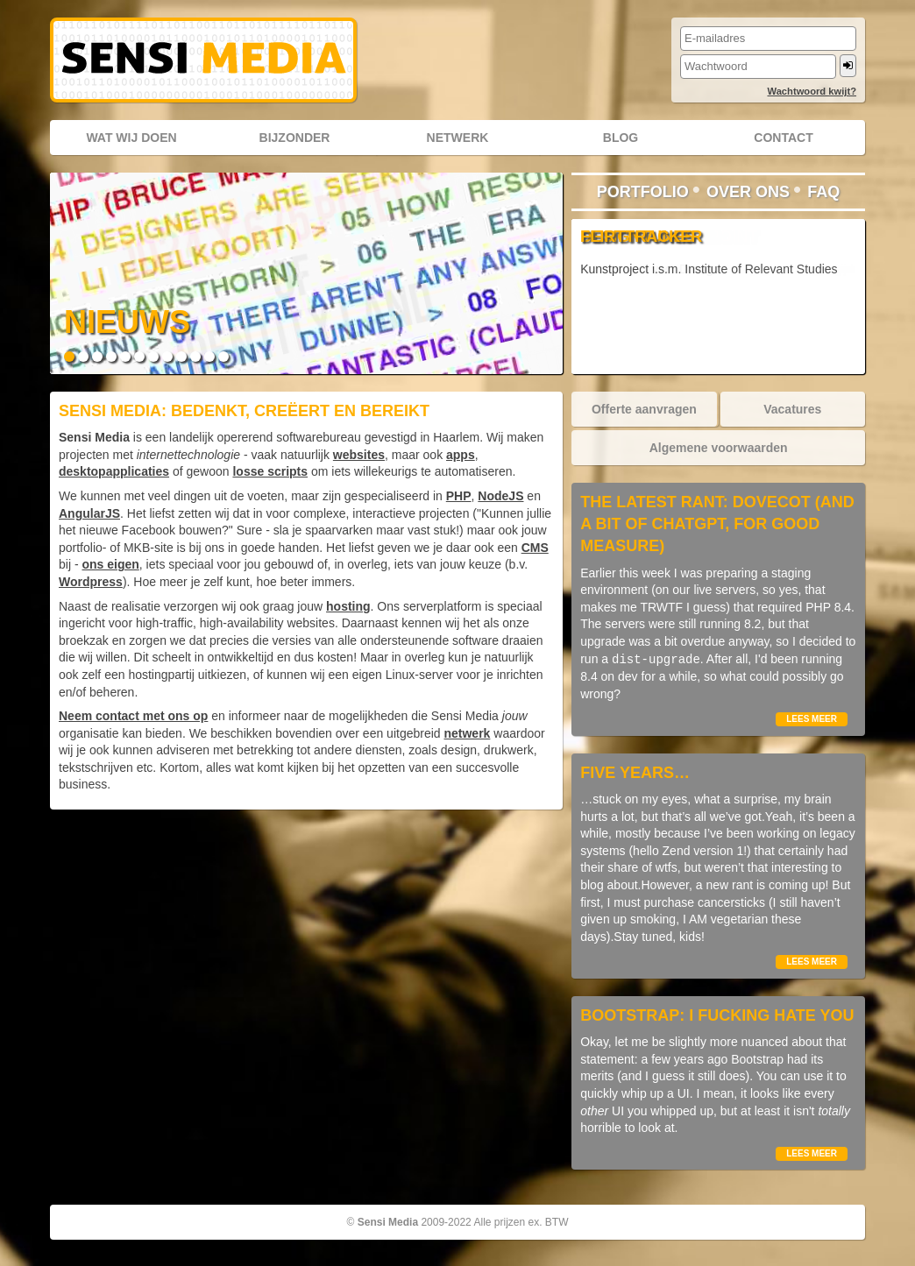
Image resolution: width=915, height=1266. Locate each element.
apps (460, 455)
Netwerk (458, 138)
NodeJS (500, 496)
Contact (783, 138)
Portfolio (643, 192)
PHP (459, 496)
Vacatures (792, 409)
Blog (620, 138)
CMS (535, 548)
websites (359, 455)
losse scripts (270, 471)
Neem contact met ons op (133, 716)
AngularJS (89, 513)
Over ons (748, 192)
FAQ (823, 192)
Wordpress (91, 582)
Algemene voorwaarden (718, 448)
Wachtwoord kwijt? (811, 91)
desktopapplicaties (114, 471)
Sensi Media (388, 1222)
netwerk (466, 733)
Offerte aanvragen (644, 409)
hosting (348, 606)
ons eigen (110, 564)
